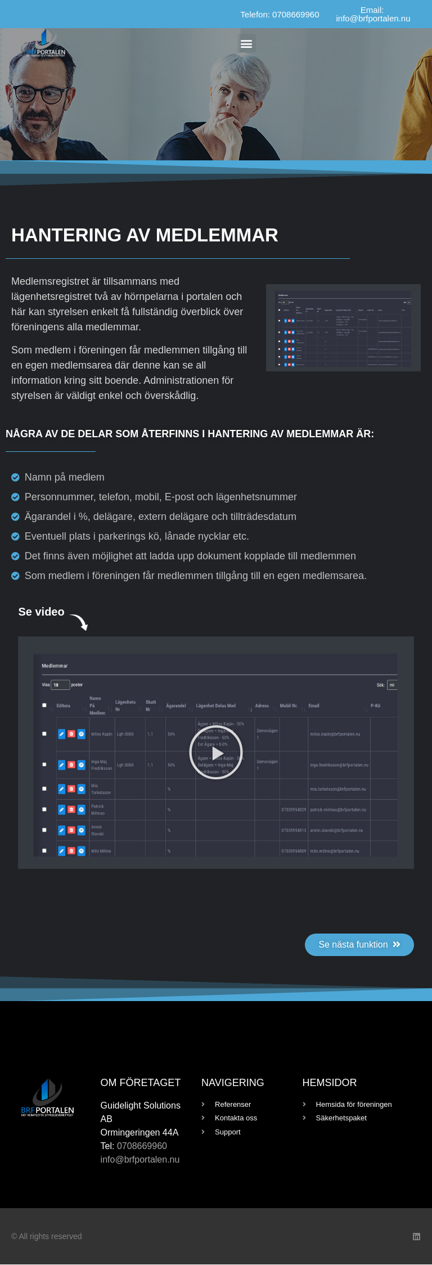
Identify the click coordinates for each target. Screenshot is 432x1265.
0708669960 (142, 1146)
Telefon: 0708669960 (279, 14)
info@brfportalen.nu (140, 1160)
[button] (246, 43)
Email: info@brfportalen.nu (373, 14)
